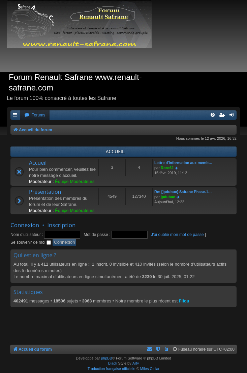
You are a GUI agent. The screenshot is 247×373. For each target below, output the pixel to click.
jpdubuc (168, 197)
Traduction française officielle (111, 369)
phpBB (106, 358)
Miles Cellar (149, 369)
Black (112, 363)
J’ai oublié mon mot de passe (177, 234)
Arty (135, 363)
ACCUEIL (115, 151)
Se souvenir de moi (30, 242)
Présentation (45, 191)
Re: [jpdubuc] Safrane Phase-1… (183, 192)
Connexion (24, 225)
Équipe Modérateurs (74, 181)
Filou (184, 300)
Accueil (38, 162)
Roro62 (167, 168)
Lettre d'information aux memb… (183, 163)
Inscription (61, 225)
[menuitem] (35, 115)
